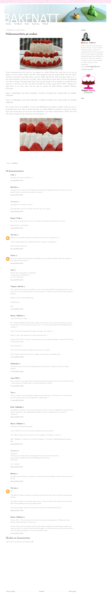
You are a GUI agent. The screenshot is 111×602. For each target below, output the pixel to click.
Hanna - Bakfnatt (17, 316)
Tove (12, 393)
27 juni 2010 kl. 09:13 (17, 309)
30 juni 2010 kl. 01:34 (17, 533)
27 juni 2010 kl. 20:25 (17, 386)
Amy (12, 175)
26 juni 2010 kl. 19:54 (17, 228)
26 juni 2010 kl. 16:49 (17, 211)
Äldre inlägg (72, 591)
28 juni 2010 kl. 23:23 (17, 481)
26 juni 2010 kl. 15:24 (17, 180)
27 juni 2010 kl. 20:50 (17, 400)
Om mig (13, 235)
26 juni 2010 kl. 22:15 (17, 249)
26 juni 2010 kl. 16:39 (17, 195)
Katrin (13, 255)
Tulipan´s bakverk (17, 286)
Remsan (13, 473)
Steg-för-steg (35, 24)
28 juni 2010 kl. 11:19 (16, 444)
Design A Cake (15, 218)
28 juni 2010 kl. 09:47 (17, 417)
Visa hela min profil (87, 69)
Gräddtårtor (15, 163)
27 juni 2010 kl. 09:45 (17, 357)
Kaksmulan (15, 364)
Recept (27, 24)
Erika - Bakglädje (16, 407)
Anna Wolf (14, 378)
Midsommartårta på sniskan (21, 34)
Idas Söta (14, 187)
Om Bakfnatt (18, 24)
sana (12, 270)
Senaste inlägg (10, 591)
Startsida (8, 24)
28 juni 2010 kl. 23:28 (17, 510)
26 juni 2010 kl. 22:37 (17, 263)
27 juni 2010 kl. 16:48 (17, 371)
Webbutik (45, 24)
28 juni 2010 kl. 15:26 (17, 467)
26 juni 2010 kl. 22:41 (17, 280)
